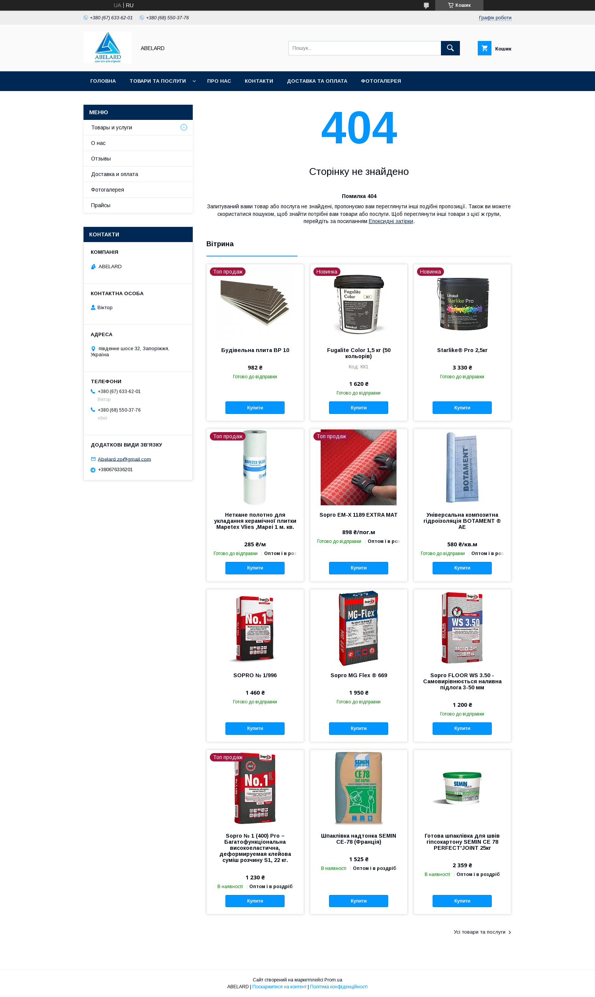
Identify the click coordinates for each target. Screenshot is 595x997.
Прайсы (100, 205)
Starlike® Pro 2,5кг (462, 350)
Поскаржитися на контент (279, 986)
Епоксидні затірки (391, 221)
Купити (255, 407)
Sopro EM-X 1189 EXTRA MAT (359, 515)
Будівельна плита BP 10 (255, 350)
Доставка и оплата (114, 174)
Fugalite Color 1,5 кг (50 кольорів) (358, 353)
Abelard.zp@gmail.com (124, 459)
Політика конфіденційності (339, 986)
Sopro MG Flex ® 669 (359, 675)
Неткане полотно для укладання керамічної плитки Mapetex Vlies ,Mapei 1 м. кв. (255, 521)
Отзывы (101, 159)
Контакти (259, 81)
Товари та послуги (157, 81)
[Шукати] (450, 48)
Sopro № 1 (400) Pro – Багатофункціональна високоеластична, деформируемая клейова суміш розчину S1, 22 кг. (255, 848)
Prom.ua (333, 980)
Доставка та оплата (317, 81)
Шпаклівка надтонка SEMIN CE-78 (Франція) (358, 839)
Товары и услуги (111, 127)
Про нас (219, 81)
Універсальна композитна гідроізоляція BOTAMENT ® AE (462, 521)
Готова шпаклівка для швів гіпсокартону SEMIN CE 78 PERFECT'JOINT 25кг (462, 842)
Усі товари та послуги (479, 932)
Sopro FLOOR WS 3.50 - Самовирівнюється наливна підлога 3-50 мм (462, 681)
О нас (98, 143)
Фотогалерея (381, 81)
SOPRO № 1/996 (255, 675)
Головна (103, 81)
